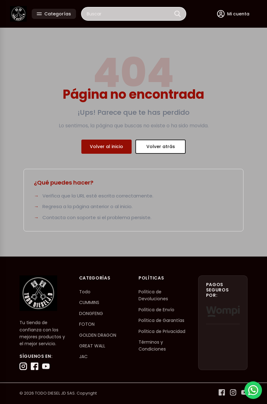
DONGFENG (91, 313)
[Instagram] (23, 366)
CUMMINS (89, 302)
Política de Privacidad (162, 331)
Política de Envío (156, 310)
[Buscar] (177, 14)
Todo (84, 292)
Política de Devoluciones (153, 295)
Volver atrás (160, 146)
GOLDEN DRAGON (97, 335)
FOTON (87, 324)
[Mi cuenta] (233, 14)
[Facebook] (34, 366)
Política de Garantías (161, 320)
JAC (83, 356)
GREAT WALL (92, 346)
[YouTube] (46, 366)
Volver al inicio (106, 146)
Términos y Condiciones (152, 345)
